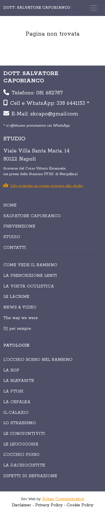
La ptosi (13, 391)
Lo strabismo (19, 423)
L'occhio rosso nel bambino (38, 359)
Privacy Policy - (50, 505)
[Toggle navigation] (94, 8)
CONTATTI (14, 247)
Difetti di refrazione (30, 476)
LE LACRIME (16, 296)
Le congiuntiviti (24, 433)
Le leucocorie (20, 444)
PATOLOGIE (16, 345)
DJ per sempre (17, 328)
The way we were (20, 318)
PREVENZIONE (19, 226)
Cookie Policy (80, 505)
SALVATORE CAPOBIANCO (32, 216)
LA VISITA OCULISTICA (28, 286)
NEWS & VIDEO (19, 307)
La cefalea (17, 402)
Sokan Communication (63, 499)
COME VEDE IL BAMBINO (30, 265)
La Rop (11, 370)
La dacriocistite (24, 465)
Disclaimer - (23, 505)
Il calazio (16, 412)
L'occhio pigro (21, 454)
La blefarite (18, 380)
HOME (10, 205)
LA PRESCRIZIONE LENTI (30, 275)
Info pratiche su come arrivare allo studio (43, 186)
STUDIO (11, 237)
